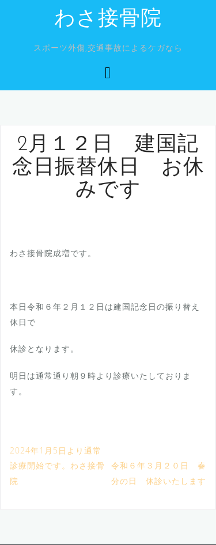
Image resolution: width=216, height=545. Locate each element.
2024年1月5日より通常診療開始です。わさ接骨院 (57, 465)
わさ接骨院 (108, 19)
